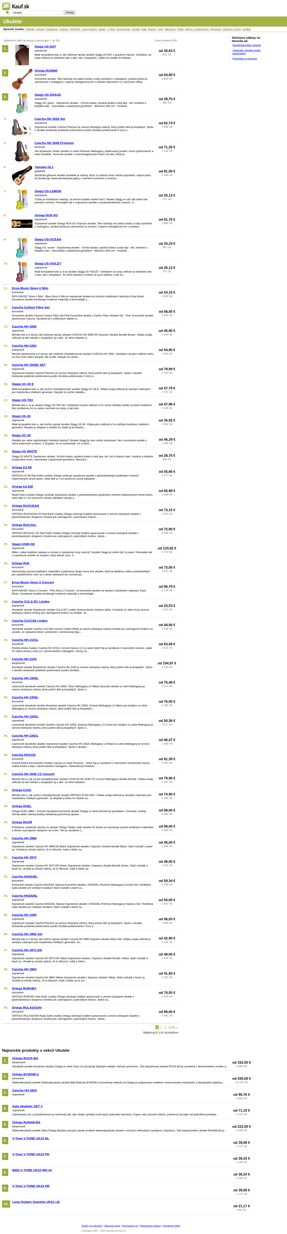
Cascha (63, 29)
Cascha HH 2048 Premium (54, 143)
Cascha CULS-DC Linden (31, 601)
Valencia (228, 29)
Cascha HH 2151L (25, 640)
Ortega (40, 29)
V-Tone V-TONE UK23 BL (30, 1138)
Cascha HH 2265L (25, 716)
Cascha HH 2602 (24, 1090)
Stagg (101, 29)
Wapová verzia (112, 1226)
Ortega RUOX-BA (25, 1058)
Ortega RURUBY (24, 988)
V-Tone (111, 29)
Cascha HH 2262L (25, 735)
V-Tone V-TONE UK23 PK (30, 1154)
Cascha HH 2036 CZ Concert (33, 774)
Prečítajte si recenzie (244, 58)
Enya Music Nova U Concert (33, 582)
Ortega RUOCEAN (25, 505)
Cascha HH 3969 (24, 838)
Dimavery (215, 29)
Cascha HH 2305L (25, 678)
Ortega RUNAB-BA (26, 1122)
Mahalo (30, 29)
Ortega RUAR (22, 822)
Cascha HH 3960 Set (27, 934)
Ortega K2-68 (22, 467)
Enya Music (123, 29)
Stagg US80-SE (23, 544)
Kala (144, 29)
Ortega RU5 (20, 563)
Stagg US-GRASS (48, 94)
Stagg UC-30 (21, 435)
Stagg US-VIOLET (48, 263)
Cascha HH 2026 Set (50, 119)
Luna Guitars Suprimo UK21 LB (36, 1202)
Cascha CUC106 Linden (29, 620)
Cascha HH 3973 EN (27, 950)
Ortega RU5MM (46, 70)
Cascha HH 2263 (24, 345)
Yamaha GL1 (44, 167)
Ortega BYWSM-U (25, 1074)
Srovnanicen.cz (130, 1226)
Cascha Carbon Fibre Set (31, 307)
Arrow (237, 29)
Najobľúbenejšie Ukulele (246, 45)
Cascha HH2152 (24, 754)
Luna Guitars (89, 29)
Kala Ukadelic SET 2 (27, 1106)
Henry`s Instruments (197, 29)
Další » (173, 1027)
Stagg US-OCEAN (48, 239)
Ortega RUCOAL (24, 525)
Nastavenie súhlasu (150, 1226)
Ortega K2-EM (22, 486)
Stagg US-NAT (45, 46)
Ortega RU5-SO (46, 215)
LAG (160, 29)
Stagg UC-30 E (23, 384)
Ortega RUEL (22, 806)
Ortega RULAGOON (26, 1007)
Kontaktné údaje (171, 1226)
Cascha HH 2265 (24, 915)
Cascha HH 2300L (25, 697)
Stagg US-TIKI (22, 400)
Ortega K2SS (21, 790)
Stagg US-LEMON (48, 191)
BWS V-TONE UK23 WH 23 (32, 1170)
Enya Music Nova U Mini (30, 288)
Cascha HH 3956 (24, 326)
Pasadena (51, 29)
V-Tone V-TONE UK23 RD (31, 1186)
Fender (136, 29)
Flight (180, 29)
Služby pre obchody (92, 1226)
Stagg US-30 (21, 416)
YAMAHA (74, 29)
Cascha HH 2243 (24, 659)
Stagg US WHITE (24, 451)
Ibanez (152, 29)
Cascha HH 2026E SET (29, 364)
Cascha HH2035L (25, 876)
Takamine (170, 29)
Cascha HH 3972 (24, 857)
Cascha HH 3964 (24, 969)
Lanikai (246, 29)
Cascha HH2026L (25, 895)
